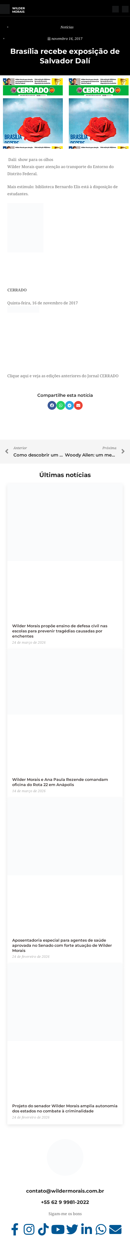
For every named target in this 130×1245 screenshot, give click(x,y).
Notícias (67, 27)
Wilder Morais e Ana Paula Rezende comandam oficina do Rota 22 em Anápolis (60, 782)
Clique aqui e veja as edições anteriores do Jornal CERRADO (63, 375)
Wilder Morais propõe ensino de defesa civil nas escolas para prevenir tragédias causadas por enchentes (59, 631)
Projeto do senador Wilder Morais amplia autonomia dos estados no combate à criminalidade (65, 1108)
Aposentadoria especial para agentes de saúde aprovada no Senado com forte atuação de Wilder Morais (62, 945)
